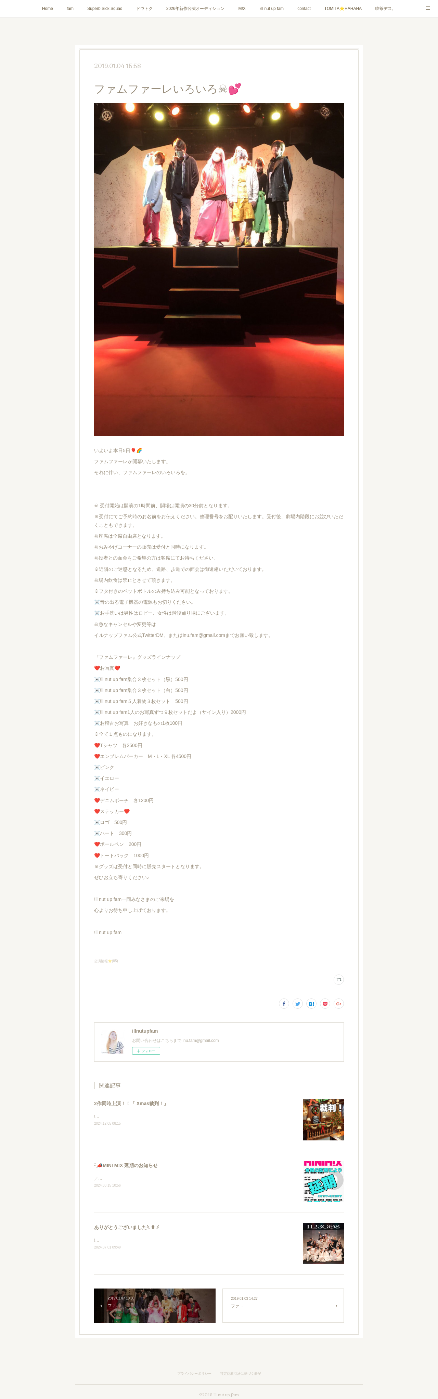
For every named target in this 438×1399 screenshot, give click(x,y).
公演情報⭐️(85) (106, 961)
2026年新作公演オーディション (195, 8)
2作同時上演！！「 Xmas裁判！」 (131, 1103)
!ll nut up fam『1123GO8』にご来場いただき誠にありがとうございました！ (164, 1240)
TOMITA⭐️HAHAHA (343, 8)
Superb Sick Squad (105, 8)
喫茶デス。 (385, 8)
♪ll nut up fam (271, 8)
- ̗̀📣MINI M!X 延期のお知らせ (126, 1165)
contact (304, 8)
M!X (241, 8)
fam (70, 8)
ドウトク (144, 8)
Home (47, 8)
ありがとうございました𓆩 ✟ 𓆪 (126, 1227)
